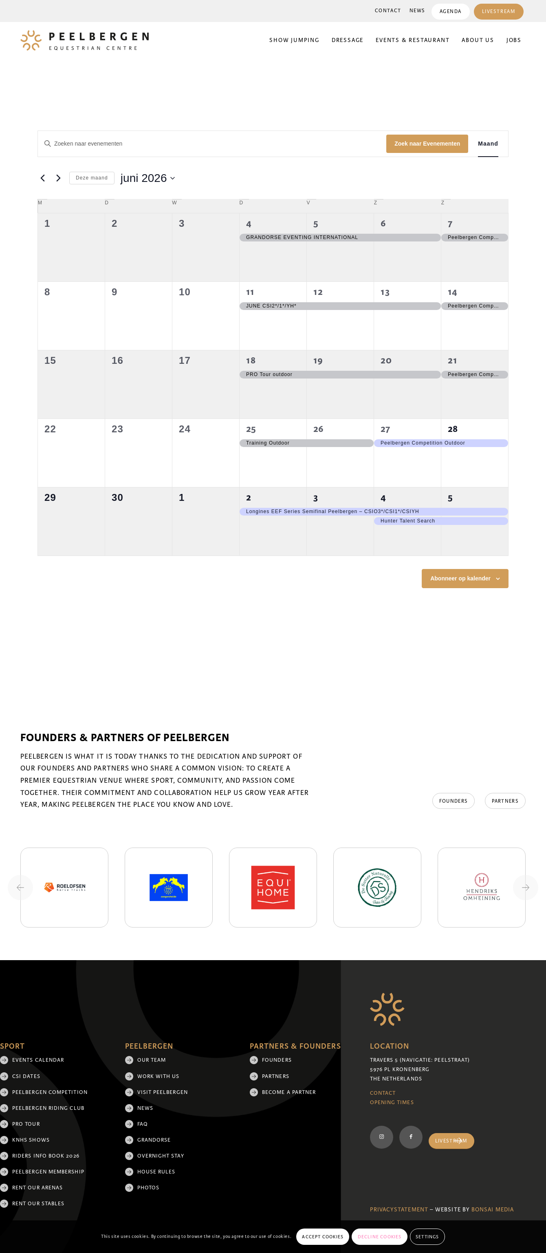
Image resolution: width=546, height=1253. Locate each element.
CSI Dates (26, 1076)
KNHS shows (31, 1140)
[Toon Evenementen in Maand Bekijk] (488, 144)
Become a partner (289, 1092)
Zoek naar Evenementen (427, 143)
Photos (148, 1187)
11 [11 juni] (250, 292)
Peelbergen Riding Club (48, 1108)
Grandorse (154, 1140)
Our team (151, 1060)
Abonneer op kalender (460, 578)
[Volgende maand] (58, 178)
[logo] (84, 40)
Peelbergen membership (48, 1172)
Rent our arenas (37, 1187)
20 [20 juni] (386, 360)
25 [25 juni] (251, 429)
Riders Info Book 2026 (45, 1156)
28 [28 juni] (453, 429)
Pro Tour (26, 1124)
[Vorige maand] (42, 178)
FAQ (142, 1124)
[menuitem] (387, 11)
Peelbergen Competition (50, 1092)
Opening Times (392, 1102)
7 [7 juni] (450, 223)
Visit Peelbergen (162, 1092)
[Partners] (505, 801)
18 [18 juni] (251, 360)
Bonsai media (492, 1209)
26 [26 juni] (318, 429)
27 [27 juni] (385, 429)
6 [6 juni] (383, 223)
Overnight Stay (160, 1156)
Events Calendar (38, 1060)
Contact (387, 11)
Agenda (450, 12)
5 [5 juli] (450, 497)
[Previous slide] (20, 887)
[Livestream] (451, 1141)
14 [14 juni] (453, 292)
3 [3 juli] (315, 497)
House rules (156, 1172)
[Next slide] (525, 887)
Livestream (498, 12)
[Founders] (453, 801)
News (417, 11)
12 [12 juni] (318, 292)
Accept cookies (322, 1237)
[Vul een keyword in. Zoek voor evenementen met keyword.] (212, 144)
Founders (277, 1060)
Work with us (158, 1076)
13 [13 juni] (385, 292)
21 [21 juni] (453, 360)
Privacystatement (399, 1209)
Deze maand (92, 178)
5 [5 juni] (316, 223)
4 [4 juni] (249, 223)
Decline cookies (380, 1237)
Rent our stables (38, 1203)
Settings (427, 1237)
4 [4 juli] (383, 497)
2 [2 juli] (248, 497)
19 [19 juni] (318, 360)
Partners (275, 1076)
